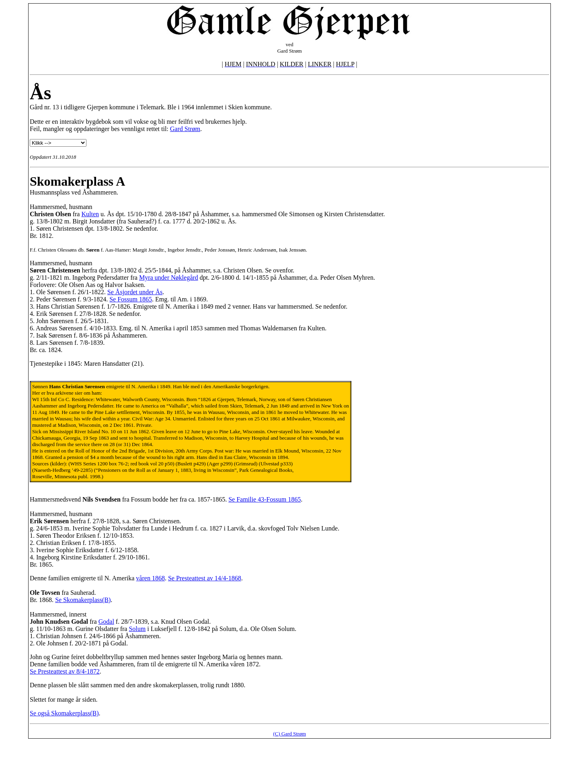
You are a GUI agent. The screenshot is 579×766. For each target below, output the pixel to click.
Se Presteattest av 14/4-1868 (204, 578)
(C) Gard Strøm (289, 734)
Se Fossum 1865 (130, 299)
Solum (137, 628)
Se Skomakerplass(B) (83, 599)
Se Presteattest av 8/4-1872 (65, 671)
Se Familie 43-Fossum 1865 (264, 499)
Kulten (90, 214)
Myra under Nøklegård (168, 277)
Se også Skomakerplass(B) (64, 713)
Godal (106, 621)
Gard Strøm (185, 128)
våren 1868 (150, 578)
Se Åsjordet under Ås (134, 292)
